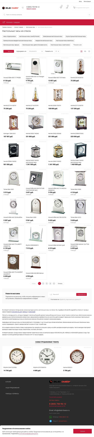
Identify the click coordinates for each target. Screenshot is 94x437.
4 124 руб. (80, 194)
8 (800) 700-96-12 (33, 7)
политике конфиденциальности (28, 433)
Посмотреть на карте (55, 397)
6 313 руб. (58, 249)
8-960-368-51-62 (63, 417)
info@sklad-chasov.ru (62, 410)
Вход (80, 1)
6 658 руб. (13, 277)
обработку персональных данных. (69, 299)
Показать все (77, 45)
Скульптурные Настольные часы (76, 36)
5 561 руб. (36, 222)
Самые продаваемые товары (47, 342)
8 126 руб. (13, 82)
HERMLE (24, 312)
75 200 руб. (80, 82)
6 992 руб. (36, 277)
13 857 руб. (58, 82)
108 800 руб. (58, 110)
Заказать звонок (31, 9)
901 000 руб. (13, 166)
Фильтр (9, 51)
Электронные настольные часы (52, 36)
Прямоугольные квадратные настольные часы (17, 40)
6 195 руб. (13, 249)
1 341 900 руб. (36, 166)
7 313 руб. (36, 249)
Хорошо (82, 431)
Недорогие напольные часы (43, 40)
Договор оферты (54, 400)
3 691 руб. (36, 194)
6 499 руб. (80, 249)
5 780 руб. (67, 370)
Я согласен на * (66, 299)
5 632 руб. (58, 222)
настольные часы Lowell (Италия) (29, 36)
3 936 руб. (58, 194)
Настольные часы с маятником (60, 45)
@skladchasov (63, 421)
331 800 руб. (36, 138)
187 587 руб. (13, 138)
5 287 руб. (13, 222)
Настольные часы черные (11, 45)
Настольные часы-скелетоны (65, 40)
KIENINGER (32, 312)
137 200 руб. (80, 110)
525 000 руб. (80, 138)
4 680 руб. (37, 370)
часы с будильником (9, 36)
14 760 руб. (8, 370)
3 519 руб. (13, 194)
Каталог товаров (11, 22)
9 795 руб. (36, 82)
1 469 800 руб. (80, 166)
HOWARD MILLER (17, 312)
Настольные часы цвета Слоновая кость (35, 45)
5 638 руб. (80, 222)
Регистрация (87, 1)
